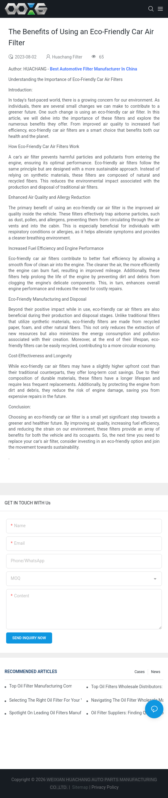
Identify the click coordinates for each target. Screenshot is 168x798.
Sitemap (79, 787)
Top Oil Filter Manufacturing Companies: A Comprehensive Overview (40, 686)
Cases (140, 672)
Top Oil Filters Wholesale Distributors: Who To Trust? (127, 686)
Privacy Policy (105, 787)
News (155, 672)
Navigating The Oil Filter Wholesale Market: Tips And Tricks (127, 700)
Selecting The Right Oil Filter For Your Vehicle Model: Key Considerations (45, 700)
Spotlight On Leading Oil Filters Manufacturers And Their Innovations (45, 712)
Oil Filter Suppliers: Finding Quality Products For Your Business (127, 712)
